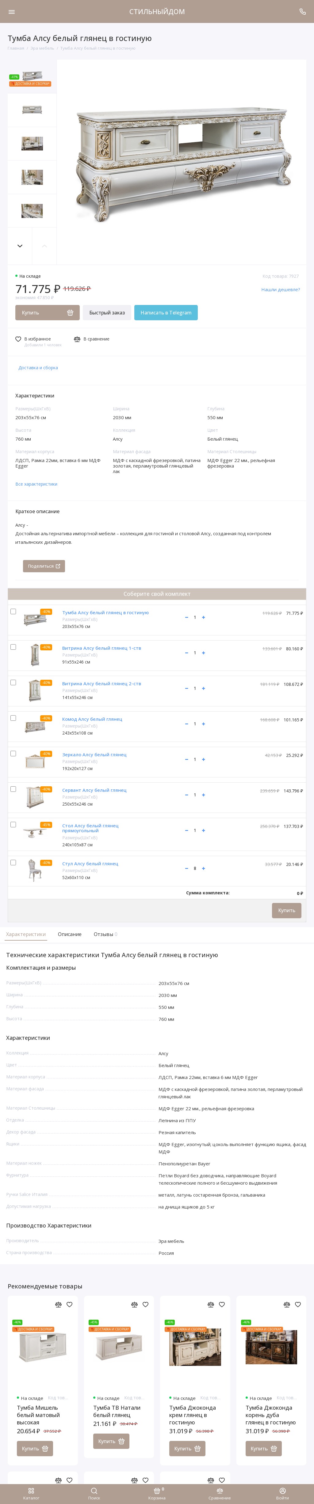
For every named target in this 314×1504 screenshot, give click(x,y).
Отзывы (105, 934)
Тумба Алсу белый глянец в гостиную (105, 612)
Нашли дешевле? (280, 289)
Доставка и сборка (38, 367)
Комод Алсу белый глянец (92, 719)
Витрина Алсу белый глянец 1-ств (101, 648)
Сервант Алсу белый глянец (94, 790)
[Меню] (11, 11)
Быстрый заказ (107, 312)
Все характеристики (36, 484)
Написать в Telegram (166, 312)
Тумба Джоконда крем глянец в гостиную (192, 1415)
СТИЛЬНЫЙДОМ (157, 11)
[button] (20, 246)
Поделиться (44, 566)
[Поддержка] (302, 11)
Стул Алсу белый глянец (90, 863)
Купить (286, 910)
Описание (70, 934)
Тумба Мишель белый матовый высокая (38, 1415)
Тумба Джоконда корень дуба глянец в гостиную (271, 1415)
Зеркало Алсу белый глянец (94, 754)
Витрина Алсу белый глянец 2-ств (101, 683)
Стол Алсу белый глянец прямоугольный (90, 828)
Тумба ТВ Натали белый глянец (116, 1411)
